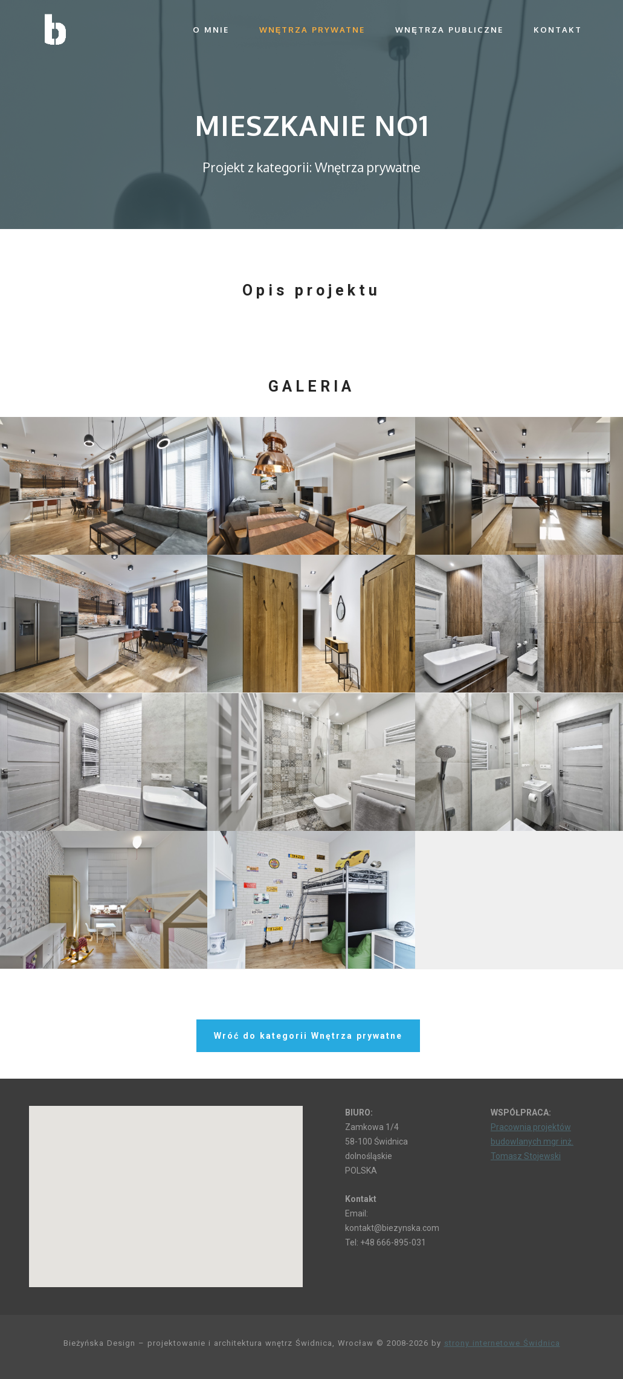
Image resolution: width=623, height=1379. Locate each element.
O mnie (211, 29)
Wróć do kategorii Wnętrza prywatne (308, 1036)
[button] (165, 1185)
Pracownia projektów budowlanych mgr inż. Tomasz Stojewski (532, 1141)
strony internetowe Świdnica (502, 1343)
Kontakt (558, 29)
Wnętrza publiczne (449, 29)
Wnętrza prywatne (312, 29)
